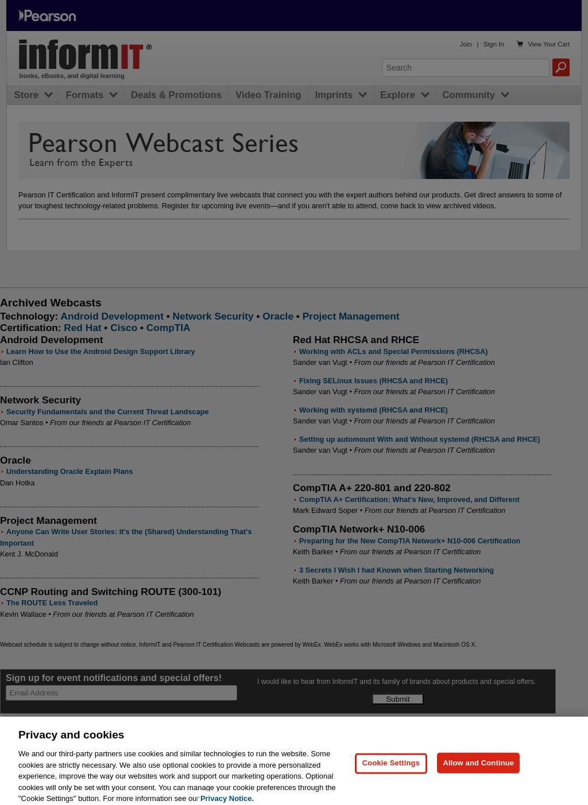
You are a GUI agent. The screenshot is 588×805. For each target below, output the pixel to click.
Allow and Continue (478, 768)
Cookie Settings (391, 768)
